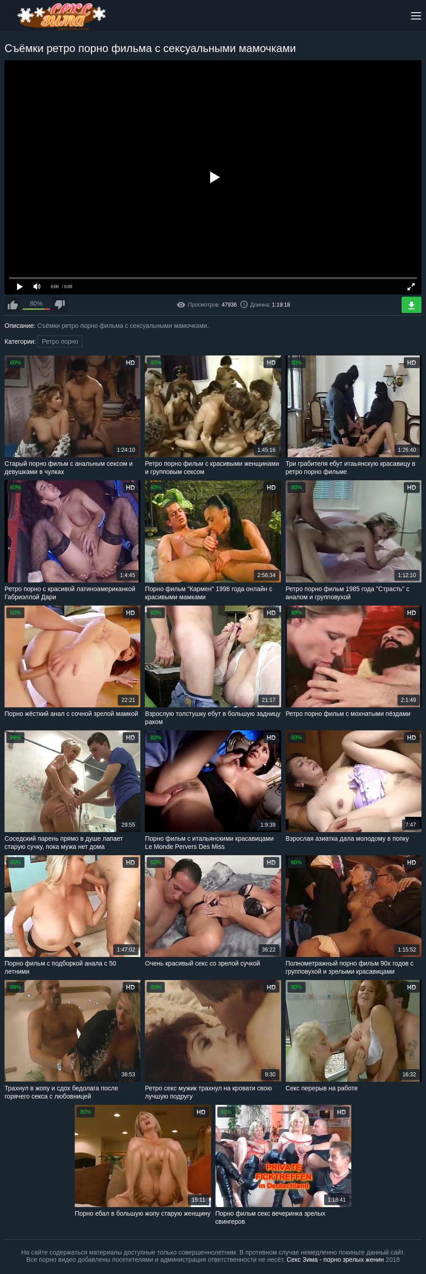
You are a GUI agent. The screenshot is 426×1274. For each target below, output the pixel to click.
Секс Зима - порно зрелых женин (335, 1259)
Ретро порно (60, 341)
